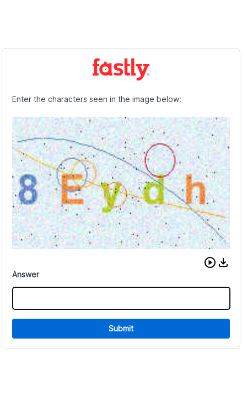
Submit (121, 328)
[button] (210, 262)
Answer (25, 274)
